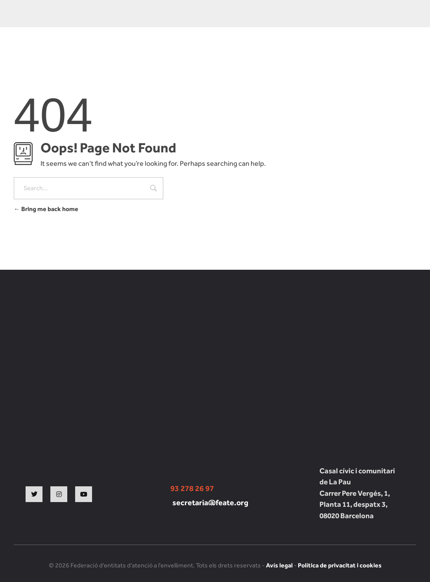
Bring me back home (46, 209)
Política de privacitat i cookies (340, 565)
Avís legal (279, 565)
